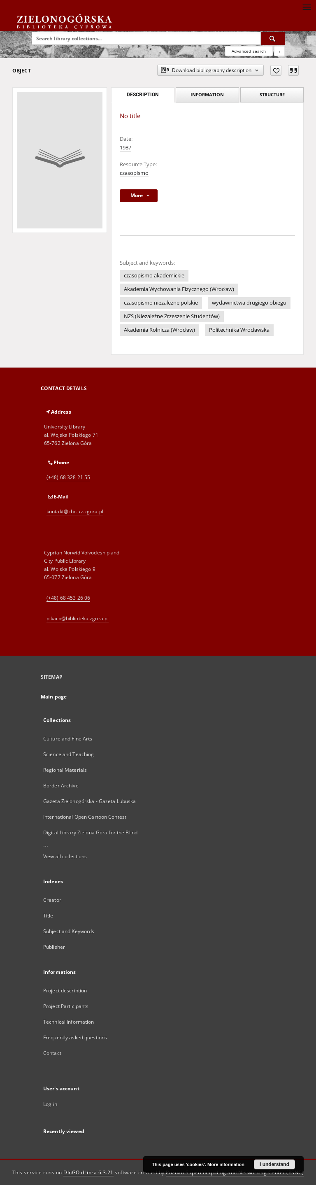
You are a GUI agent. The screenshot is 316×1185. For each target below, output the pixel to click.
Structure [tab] (272, 94)
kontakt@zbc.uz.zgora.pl (74, 511)
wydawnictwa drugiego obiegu (249, 302)
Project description (65, 990)
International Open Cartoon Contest (84, 816)
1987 (125, 147)
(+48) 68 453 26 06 (68, 597)
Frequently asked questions (75, 1037)
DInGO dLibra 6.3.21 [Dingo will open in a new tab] (88, 1172)
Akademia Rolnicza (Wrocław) (159, 329)
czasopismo (134, 173)
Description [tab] (142, 95)
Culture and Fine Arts (68, 738)
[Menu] (306, 6)
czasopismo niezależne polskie (161, 302)
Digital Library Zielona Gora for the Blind (90, 832)
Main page (54, 696)
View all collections (65, 856)
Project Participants (65, 1006)
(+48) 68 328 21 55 (68, 477)
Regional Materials (65, 769)
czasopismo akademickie (154, 275)
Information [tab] (207, 94)
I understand (274, 1164)
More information (225, 1164)
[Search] (273, 38)
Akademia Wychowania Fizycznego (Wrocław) (179, 289)
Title (48, 915)
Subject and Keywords (68, 931)
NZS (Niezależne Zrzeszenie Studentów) (172, 316)
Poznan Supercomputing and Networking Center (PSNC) (235, 1172)
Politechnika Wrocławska (239, 329)
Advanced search (249, 51)
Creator (52, 899)
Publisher (54, 946)
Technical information (68, 1021)
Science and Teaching (68, 754)
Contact (52, 1053)
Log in (50, 1104)
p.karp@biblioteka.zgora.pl (77, 618)
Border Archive (61, 785)
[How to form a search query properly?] (279, 51)
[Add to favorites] (275, 70)
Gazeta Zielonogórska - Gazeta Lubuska (89, 801)
